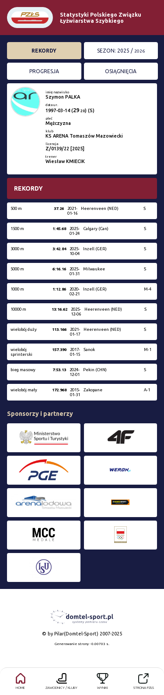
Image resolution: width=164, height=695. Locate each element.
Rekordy (43, 50)
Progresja (44, 71)
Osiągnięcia (120, 71)
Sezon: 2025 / (121, 50)
